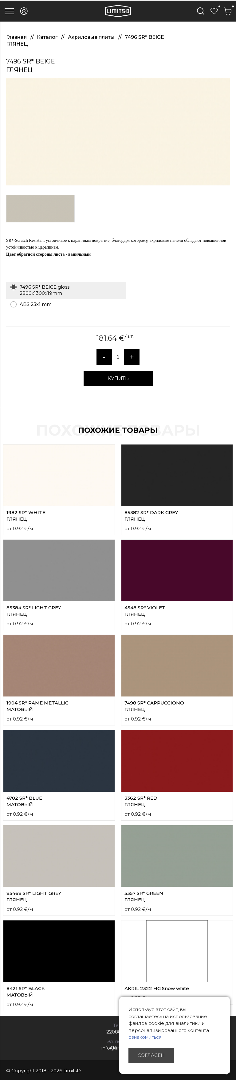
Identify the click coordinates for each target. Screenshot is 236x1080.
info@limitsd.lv (118, 1048)
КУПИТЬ (118, 378)
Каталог (48, 37)
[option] (118, 131)
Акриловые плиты (92, 37)
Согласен (151, 1055)
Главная (17, 37)
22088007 (118, 1032)
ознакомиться (145, 1037)
